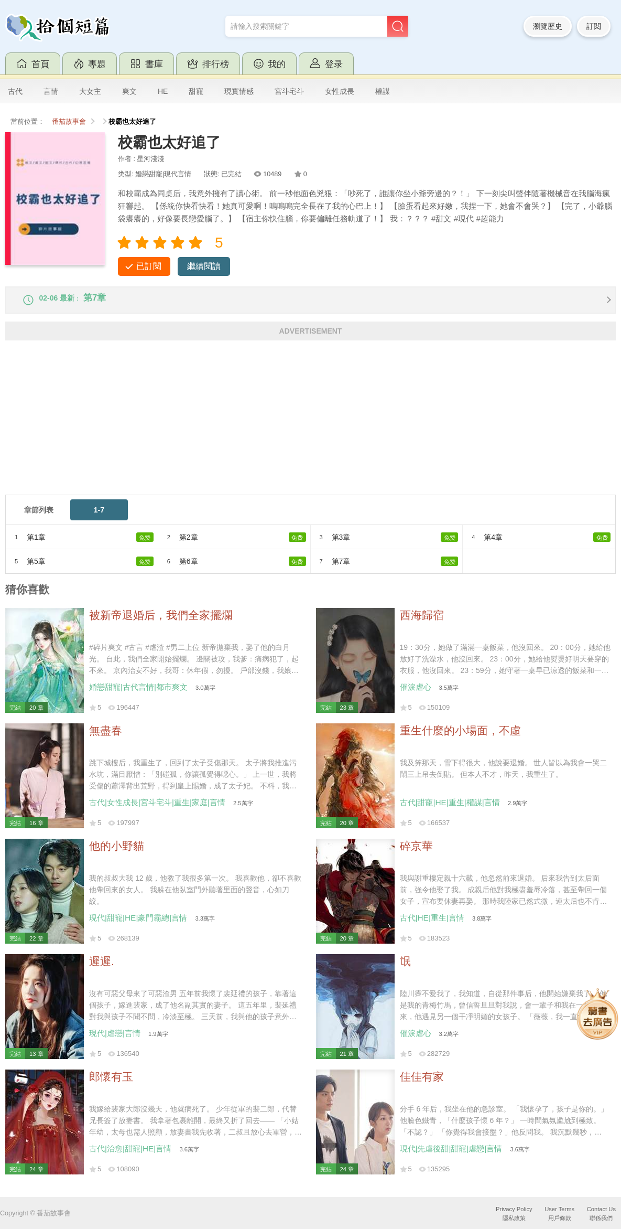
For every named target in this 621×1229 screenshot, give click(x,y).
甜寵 (196, 91)
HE (163, 91)
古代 (15, 91)
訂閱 (593, 26)
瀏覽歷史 (547, 26)
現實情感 (239, 91)
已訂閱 (148, 266)
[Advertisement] (310, 428)
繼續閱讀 (204, 266)
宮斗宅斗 (289, 91)
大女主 (90, 91)
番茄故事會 (69, 121)
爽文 (129, 91)
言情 (50, 91)
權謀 (382, 91)
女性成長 (339, 91)
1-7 (99, 517)
